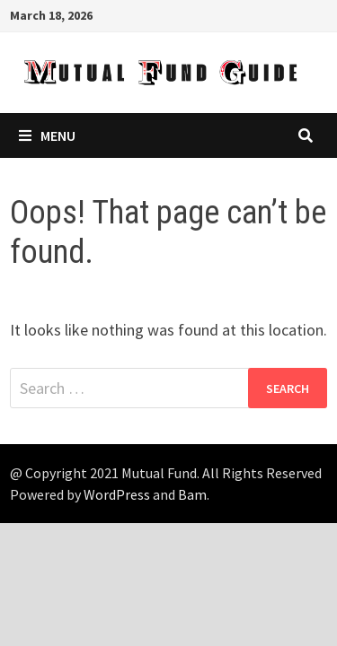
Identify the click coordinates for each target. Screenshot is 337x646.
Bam (192, 494)
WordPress (117, 494)
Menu (47, 135)
